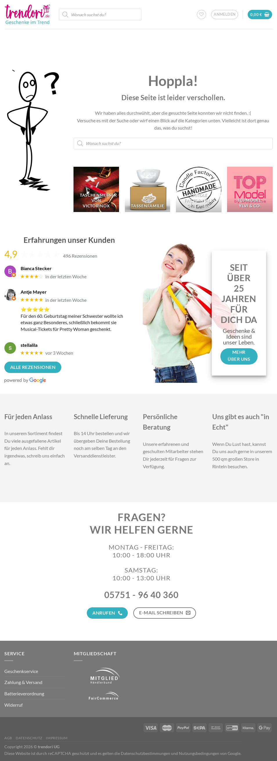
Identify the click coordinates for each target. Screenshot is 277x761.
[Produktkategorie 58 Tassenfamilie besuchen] (147, 189)
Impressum (57, 738)
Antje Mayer (34, 292)
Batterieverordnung (24, 693)
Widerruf (13, 705)
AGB (8, 738)
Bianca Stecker (36, 268)
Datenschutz (29, 738)
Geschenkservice (21, 671)
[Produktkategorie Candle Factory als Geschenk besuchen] (199, 189)
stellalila (29, 345)
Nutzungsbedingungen (199, 753)
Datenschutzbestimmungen (145, 753)
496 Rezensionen (80, 256)
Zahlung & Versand (23, 682)
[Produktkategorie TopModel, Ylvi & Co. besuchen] (250, 189)
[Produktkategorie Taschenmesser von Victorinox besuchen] (96, 189)
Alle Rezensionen (32, 367)
